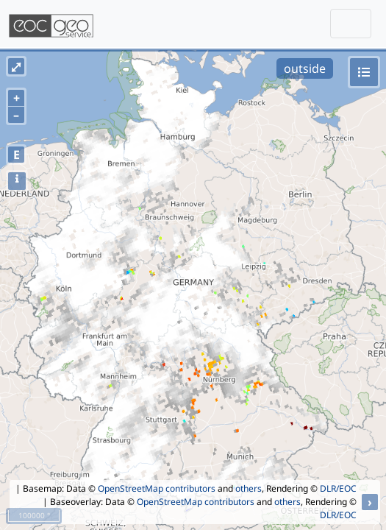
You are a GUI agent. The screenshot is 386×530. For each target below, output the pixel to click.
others (248, 488)
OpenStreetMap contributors (156, 488)
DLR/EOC (338, 488)
